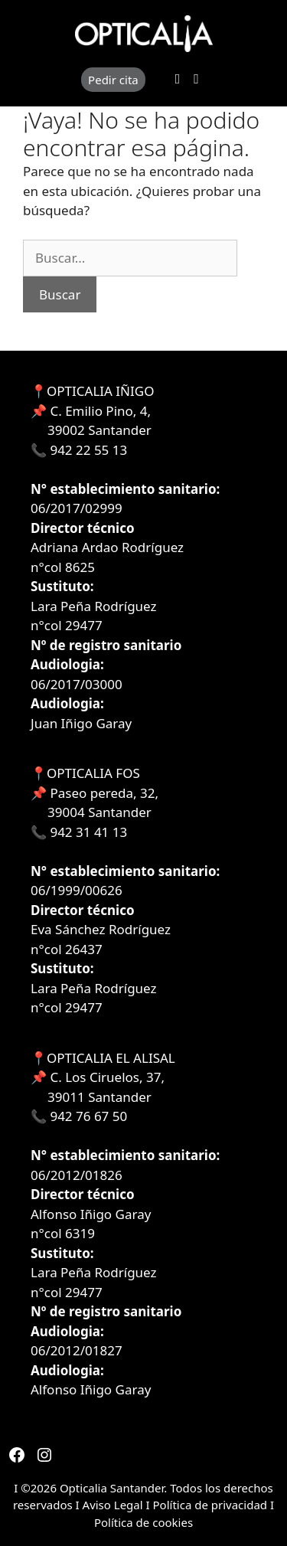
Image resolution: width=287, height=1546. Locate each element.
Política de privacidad (210, 1504)
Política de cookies (143, 1522)
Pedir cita (113, 79)
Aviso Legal (114, 1504)
